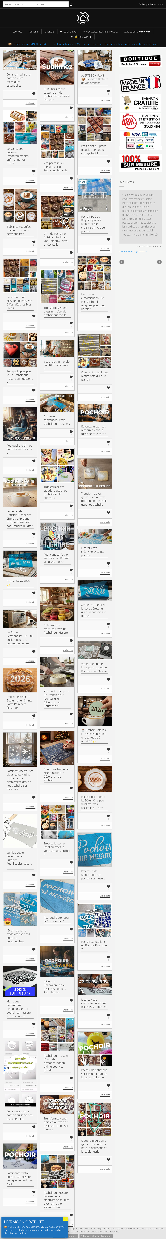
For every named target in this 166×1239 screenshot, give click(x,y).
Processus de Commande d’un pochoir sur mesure (93, 874)
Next (159, 226)
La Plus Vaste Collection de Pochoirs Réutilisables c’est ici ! (19, 860)
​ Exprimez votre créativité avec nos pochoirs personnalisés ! (18, 936)
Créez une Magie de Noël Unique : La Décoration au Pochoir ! (56, 774)
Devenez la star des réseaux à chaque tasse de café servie (93, 430)
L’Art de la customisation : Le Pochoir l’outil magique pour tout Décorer (93, 302)
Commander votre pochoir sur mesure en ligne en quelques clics (20, 1178)
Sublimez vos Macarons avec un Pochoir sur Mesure (56, 629)
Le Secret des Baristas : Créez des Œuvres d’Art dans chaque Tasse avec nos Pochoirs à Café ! (20, 518)
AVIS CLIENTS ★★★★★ (137, 31)
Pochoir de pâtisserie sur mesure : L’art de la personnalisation (94, 1073)
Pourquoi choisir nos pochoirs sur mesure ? (19, 449)
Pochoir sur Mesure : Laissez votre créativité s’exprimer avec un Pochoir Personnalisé (56, 1200)
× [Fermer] (65, 1219)
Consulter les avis (126, 216)
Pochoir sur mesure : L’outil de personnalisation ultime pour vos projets (56, 1063)
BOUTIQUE (17, 31)
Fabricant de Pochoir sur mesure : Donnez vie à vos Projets (56, 558)
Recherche (71, 4)
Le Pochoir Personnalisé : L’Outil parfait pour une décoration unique (20, 638)
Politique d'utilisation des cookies (96, 1236)
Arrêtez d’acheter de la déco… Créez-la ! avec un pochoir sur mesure (93, 610)
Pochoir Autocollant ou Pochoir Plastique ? (94, 945)
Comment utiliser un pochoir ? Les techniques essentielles (19, 80)
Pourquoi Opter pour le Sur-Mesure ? (56, 919)
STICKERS (49, 31)
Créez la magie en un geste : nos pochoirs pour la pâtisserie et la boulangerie (94, 1146)
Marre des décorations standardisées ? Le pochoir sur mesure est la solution (19, 1009)
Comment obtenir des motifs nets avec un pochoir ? (94, 376)
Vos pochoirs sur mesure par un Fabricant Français (55, 166)
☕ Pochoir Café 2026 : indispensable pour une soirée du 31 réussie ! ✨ (94, 735)
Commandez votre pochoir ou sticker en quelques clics (20, 1115)
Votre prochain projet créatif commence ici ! (57, 365)
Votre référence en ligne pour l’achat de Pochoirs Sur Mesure (94, 667)
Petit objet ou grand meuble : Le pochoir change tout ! (93, 149)
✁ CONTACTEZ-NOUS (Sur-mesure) (100, 31)
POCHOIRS (34, 31)
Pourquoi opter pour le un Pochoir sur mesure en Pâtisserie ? (20, 376)
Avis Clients (126, 182)
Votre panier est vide (151, 4)
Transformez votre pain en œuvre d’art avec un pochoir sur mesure (56, 1124)
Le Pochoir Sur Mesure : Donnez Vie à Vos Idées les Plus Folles (19, 302)
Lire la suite (30, 103)
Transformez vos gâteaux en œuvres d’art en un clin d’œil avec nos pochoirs (94, 499)
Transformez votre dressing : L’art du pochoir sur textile (55, 311)
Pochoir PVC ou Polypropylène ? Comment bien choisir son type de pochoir (93, 224)
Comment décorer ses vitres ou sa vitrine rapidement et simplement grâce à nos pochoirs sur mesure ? (20, 780)
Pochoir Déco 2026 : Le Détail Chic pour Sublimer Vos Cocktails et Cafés (93, 802)
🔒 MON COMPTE (83, 36)
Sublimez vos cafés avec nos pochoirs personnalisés (19, 230)
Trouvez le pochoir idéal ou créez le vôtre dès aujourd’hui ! (57, 849)
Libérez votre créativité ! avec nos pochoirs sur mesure (93, 1003)
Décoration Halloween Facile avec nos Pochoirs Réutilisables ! (55, 986)
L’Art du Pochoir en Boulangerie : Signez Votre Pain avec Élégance (20, 702)
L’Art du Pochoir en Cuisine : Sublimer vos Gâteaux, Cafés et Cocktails (56, 239)
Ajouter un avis (141, 216)
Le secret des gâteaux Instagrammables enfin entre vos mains (18, 156)
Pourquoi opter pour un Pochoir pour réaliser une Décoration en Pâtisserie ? (56, 698)
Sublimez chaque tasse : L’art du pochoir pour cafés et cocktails (57, 94)
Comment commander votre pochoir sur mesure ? (57, 420)
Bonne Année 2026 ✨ (18, 583)
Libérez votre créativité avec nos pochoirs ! (92, 551)
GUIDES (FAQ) (70, 31)
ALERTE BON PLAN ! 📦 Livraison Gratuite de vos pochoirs (94, 79)
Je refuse (72, 1236)
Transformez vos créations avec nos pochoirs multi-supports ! (55, 492)
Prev (121, 226)
